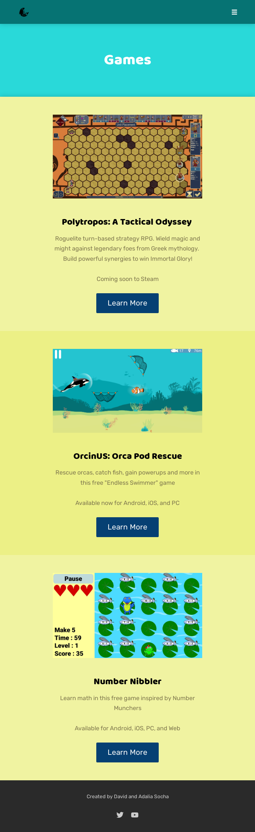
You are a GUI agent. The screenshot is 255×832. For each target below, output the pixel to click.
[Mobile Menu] (232, 12)
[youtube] (134, 814)
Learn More (127, 303)
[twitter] (120, 814)
